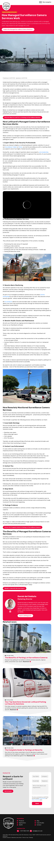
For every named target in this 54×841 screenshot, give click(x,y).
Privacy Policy (42, 799)
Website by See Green (17, 837)
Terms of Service (36, 800)
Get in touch (8, 792)
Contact (39, 825)
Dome (20, 147)
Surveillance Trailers (11, 147)
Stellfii (21, 825)
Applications (22, 822)
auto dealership (43, 152)
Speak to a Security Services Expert (15, 589)
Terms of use (25, 837)
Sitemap (31, 837)
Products (21, 820)
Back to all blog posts (25, 616)
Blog (38, 820)
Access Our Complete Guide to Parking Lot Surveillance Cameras (24, 527)
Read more (27, 662)
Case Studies (40, 822)
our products (8, 302)
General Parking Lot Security (9, 12)
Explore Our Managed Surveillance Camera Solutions (19, 29)
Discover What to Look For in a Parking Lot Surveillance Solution (24, 117)
